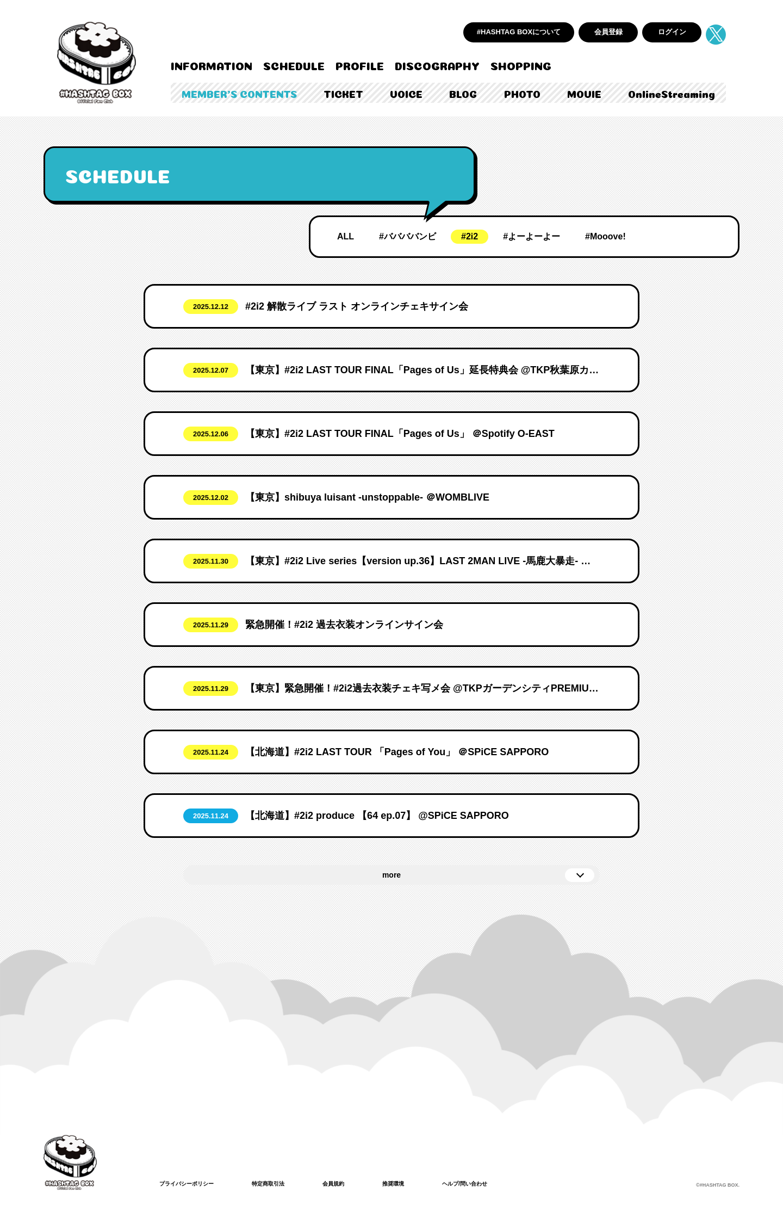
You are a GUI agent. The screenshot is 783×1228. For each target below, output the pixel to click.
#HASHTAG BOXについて (519, 32)
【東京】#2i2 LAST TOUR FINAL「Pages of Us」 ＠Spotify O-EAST (400, 433)
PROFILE (359, 64)
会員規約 (353, 1183)
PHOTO (522, 93)
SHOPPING (520, 64)
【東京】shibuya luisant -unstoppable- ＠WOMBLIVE (367, 497)
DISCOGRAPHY (437, 64)
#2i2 (469, 236)
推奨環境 (417, 1183)
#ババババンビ (407, 236)
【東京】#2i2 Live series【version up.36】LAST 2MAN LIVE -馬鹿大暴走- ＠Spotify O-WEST (422, 561)
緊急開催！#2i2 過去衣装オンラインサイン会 (344, 624)
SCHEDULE (294, 64)
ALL (345, 236)
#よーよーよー (531, 236)
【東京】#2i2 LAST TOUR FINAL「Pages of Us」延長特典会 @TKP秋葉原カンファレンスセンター (422, 370)
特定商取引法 (282, 1183)
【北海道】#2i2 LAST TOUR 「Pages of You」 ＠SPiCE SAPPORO (397, 751)
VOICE (406, 93)
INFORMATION (211, 64)
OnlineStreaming (671, 93)
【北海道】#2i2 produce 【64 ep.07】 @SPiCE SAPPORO (377, 815)
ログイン (672, 32)
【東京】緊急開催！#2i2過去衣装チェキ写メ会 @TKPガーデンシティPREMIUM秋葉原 (422, 688)
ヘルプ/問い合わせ (495, 1183)
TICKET (343, 93)
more (391, 875)
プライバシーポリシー (192, 1183)
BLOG (463, 93)
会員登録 (608, 32)
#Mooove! (605, 236)
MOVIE (584, 93)
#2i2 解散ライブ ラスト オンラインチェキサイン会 (356, 306)
